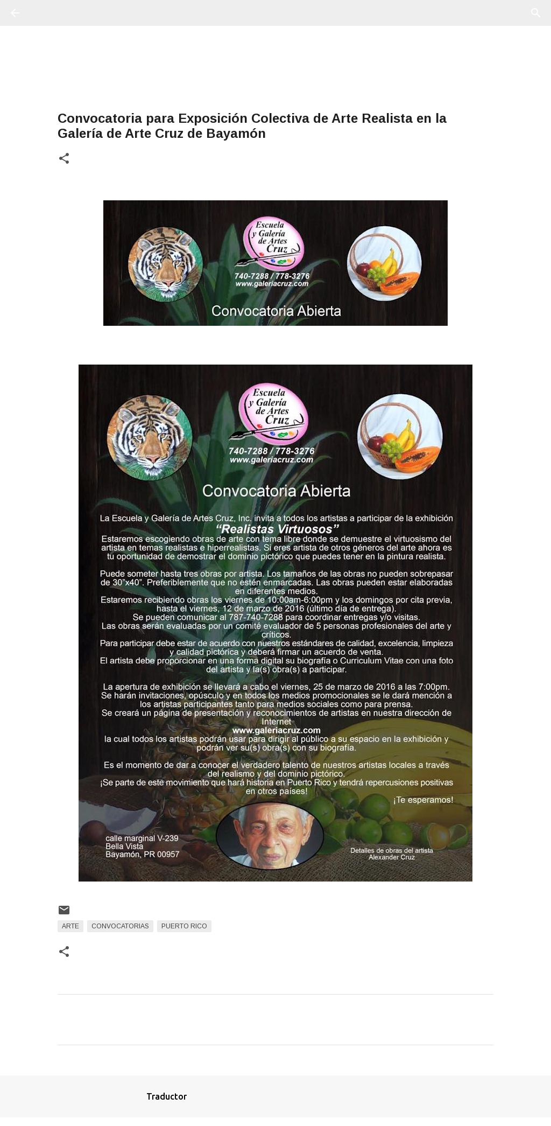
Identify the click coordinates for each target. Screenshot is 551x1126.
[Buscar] (45, 13)
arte (70, 926)
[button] (64, 159)
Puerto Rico (184, 926)
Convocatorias (120, 926)
